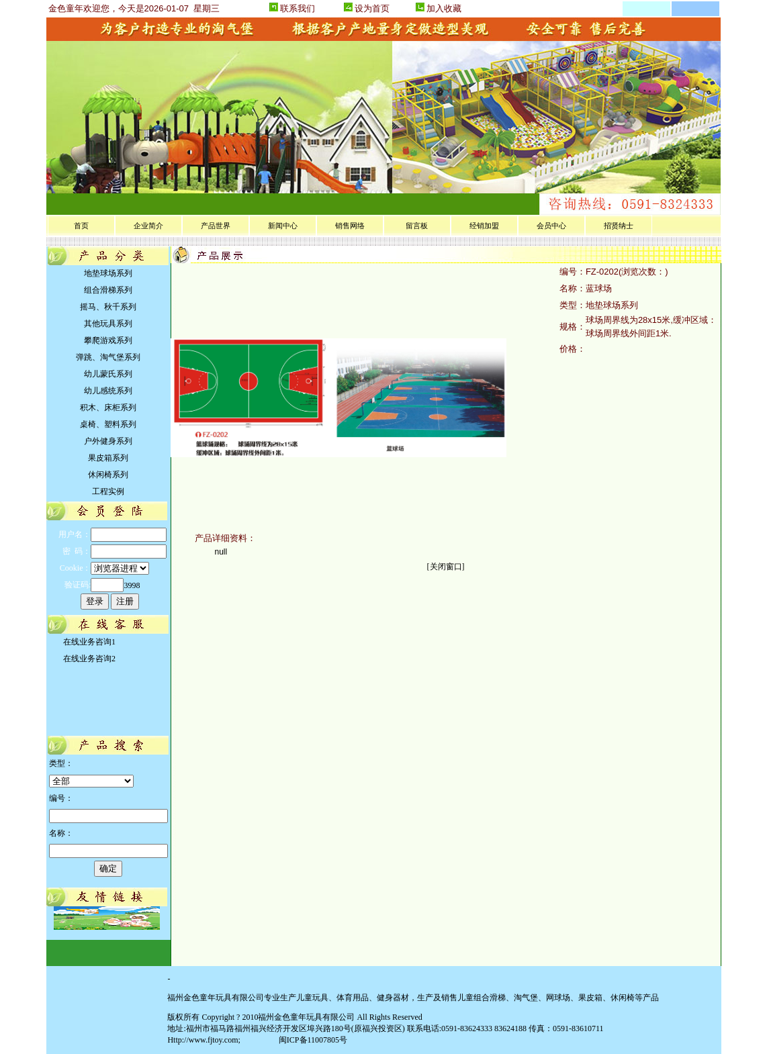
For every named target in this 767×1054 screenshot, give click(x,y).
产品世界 (215, 226)
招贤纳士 (618, 226)
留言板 (417, 226)
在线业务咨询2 (87, 658)
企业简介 (148, 226)
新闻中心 (283, 226)
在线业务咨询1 (87, 641)
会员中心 (551, 226)
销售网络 (350, 226)
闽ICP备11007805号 (312, 1040)
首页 (81, 226)
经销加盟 (484, 226)
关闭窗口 (446, 566)
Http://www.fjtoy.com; (203, 1040)
